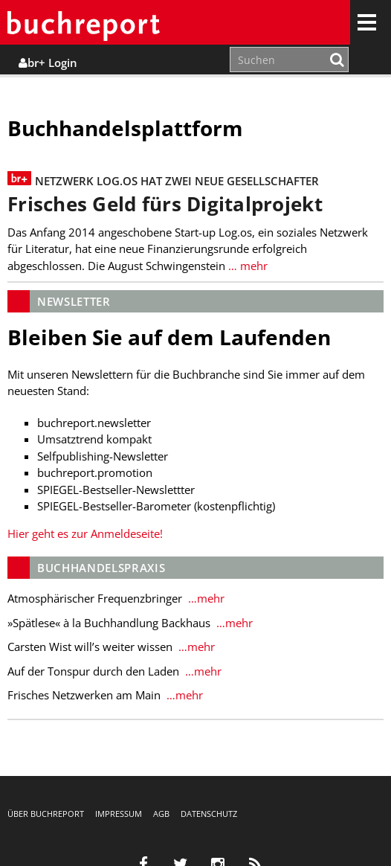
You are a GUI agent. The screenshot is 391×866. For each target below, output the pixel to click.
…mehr (204, 598)
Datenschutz (209, 813)
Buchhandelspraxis (101, 567)
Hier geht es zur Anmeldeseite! (85, 533)
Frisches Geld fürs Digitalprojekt (165, 204)
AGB (161, 813)
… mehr (246, 265)
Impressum (118, 813)
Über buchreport (45, 813)
